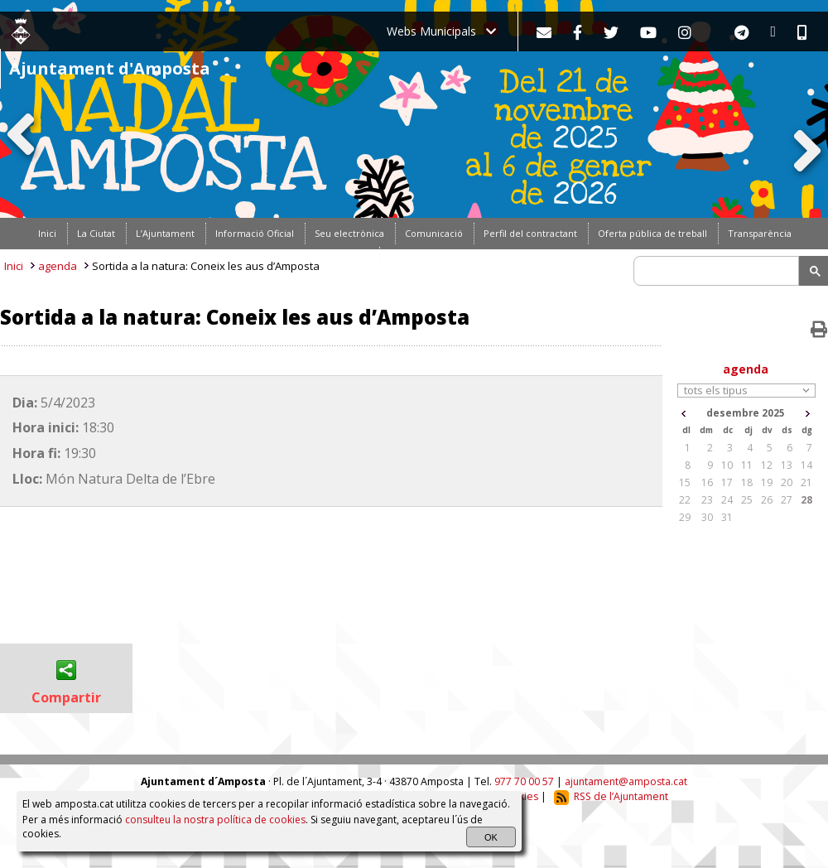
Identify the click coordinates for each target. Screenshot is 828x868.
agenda (57, 265)
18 (747, 482)
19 (767, 482)
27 (786, 500)
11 (747, 465)
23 (707, 500)
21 (806, 482)
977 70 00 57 (524, 781)
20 (786, 482)
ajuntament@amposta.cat (626, 781)
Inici (13, 265)
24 (727, 500)
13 (786, 465)
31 (727, 517)
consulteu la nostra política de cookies (215, 820)
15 (685, 482)
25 (747, 500)
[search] (718, 271)
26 (767, 500)
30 (707, 517)
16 (707, 482)
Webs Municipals (441, 31)
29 (685, 517)
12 (767, 465)
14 (806, 465)
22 (685, 500)
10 (727, 465)
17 (727, 482)
